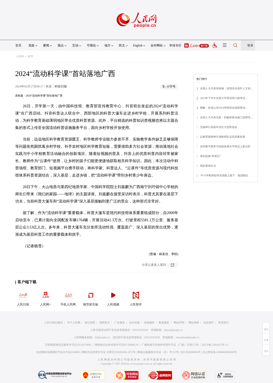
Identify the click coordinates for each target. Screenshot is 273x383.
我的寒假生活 (208, 165)
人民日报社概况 (53, 322)
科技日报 (61, 86)
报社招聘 (90, 322)
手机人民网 (68, 297)
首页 (18, 45)
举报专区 (175, 45)
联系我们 (223, 322)
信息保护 (208, 322)
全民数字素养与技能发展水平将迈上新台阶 (225, 146)
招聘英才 (104, 322)
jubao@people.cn (173, 330)
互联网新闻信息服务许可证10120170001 (68, 344)
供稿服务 (149, 322)
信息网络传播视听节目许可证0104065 (58, 352)
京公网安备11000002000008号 (219, 352)
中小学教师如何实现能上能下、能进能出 (224, 175)
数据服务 (164, 322)
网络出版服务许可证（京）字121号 (158, 352)
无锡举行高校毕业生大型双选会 (218, 127)
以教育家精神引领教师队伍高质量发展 (222, 136)
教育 (30, 56)
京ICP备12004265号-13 (215, 344)
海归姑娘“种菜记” (210, 156)
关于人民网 (73, 322)
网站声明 (179, 322)
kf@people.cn (102, 337)
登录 (250, 45)
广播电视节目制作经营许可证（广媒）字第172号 (170, 344)
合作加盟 (134, 322)
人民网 (20, 56)
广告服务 (119, 322)
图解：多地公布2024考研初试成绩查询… (224, 107)
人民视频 (113, 297)
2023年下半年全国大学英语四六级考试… (224, 98)
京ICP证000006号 (190, 352)
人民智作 (135, 297)
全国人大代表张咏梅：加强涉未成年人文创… (226, 88)
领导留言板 (90, 297)
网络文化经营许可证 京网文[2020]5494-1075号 (109, 352)
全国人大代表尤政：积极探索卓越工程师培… (226, 117)
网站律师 (193, 322)
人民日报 (23, 297)
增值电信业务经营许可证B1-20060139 (116, 344)
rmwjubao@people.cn (187, 337)
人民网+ (45, 297)
